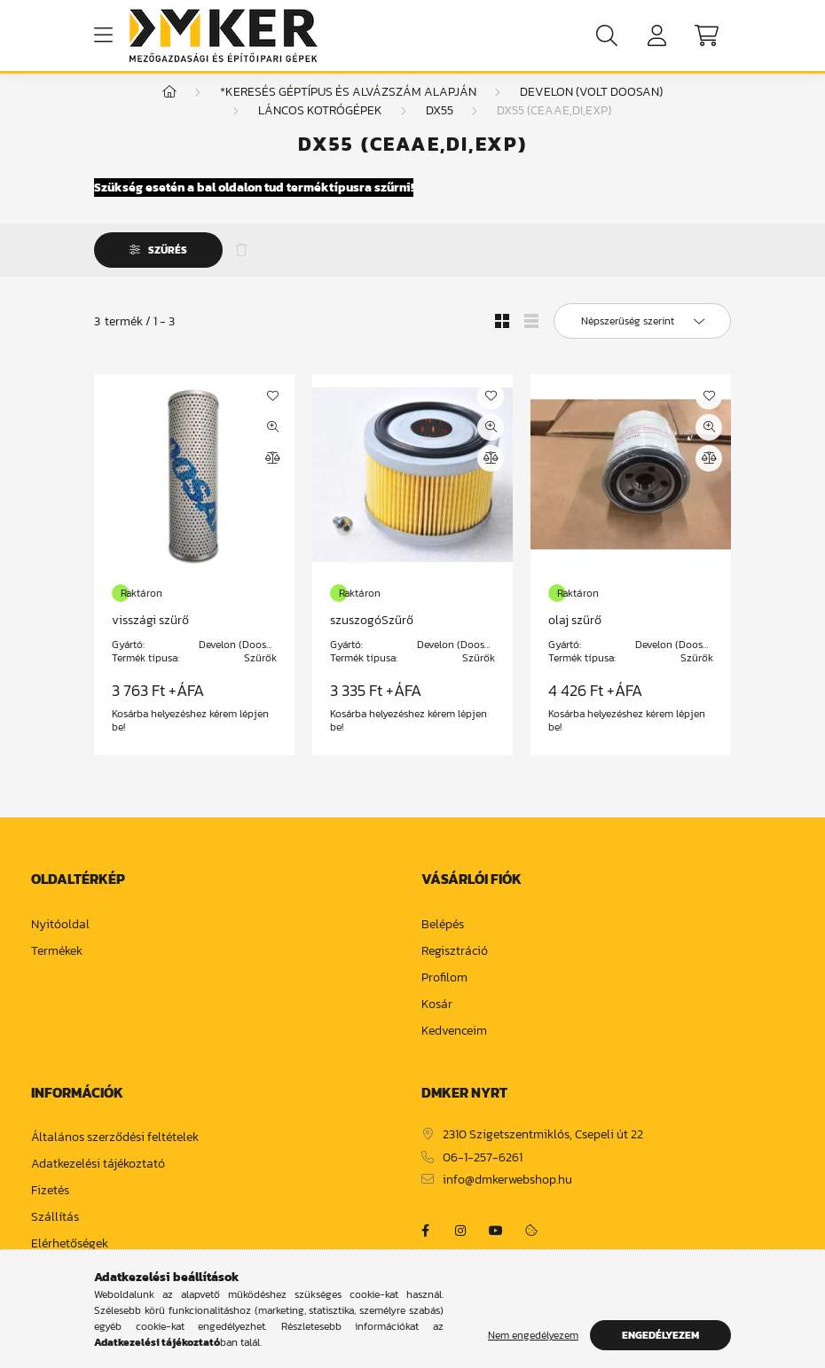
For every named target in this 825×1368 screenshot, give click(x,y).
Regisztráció (454, 969)
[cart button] (706, 35)
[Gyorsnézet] (272, 445)
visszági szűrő (150, 638)
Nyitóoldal (60, 942)
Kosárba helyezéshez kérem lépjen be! (190, 738)
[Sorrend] (642, 338)
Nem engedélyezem (533, 1335)
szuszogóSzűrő (371, 638)
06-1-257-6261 (482, 1176)
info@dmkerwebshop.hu (507, 1198)
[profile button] (656, 35)
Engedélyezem (660, 1335)
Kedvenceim (454, 1049)
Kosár (436, 1022)
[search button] (607, 35)
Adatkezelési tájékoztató (98, 1182)
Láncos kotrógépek (320, 128)
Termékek (56, 969)
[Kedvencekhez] (272, 414)
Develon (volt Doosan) (591, 109)
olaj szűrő (574, 638)
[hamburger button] (103, 35)
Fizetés (50, 1208)
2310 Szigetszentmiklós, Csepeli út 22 (543, 1153)
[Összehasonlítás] (272, 476)
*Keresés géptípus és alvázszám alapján (348, 109)
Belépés (442, 942)
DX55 (439, 128)
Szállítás (55, 1235)
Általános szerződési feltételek (115, 1155)
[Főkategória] (169, 109)
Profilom (444, 996)
